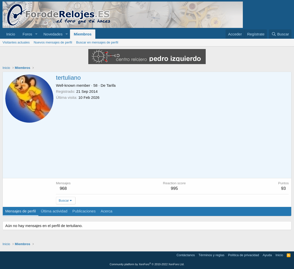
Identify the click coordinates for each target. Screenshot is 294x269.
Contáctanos (186, 255)
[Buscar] (280, 34)
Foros (27, 34)
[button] (36, 34)
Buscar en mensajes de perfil (97, 42)
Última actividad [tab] (54, 211)
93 (283, 188)
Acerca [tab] (106, 211)
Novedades (52, 34)
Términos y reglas (211, 255)
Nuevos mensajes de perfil (53, 42)
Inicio (10, 34)
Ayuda (267, 255)
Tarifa (111, 85)
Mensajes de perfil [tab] (20, 211)
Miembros (83, 34)
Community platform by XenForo (147, 264)
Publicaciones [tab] (84, 211)
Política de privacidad (243, 255)
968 (63, 188)
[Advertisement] (172, 138)
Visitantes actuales (16, 42)
